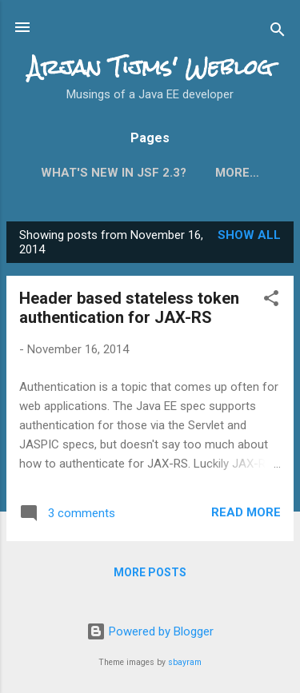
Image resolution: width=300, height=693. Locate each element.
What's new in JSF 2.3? (113, 172)
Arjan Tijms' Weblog (150, 67)
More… (237, 172)
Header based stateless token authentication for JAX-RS (129, 308)
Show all (249, 235)
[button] (271, 301)
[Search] (277, 32)
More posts (150, 572)
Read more (246, 512)
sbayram (185, 662)
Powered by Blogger (150, 631)
